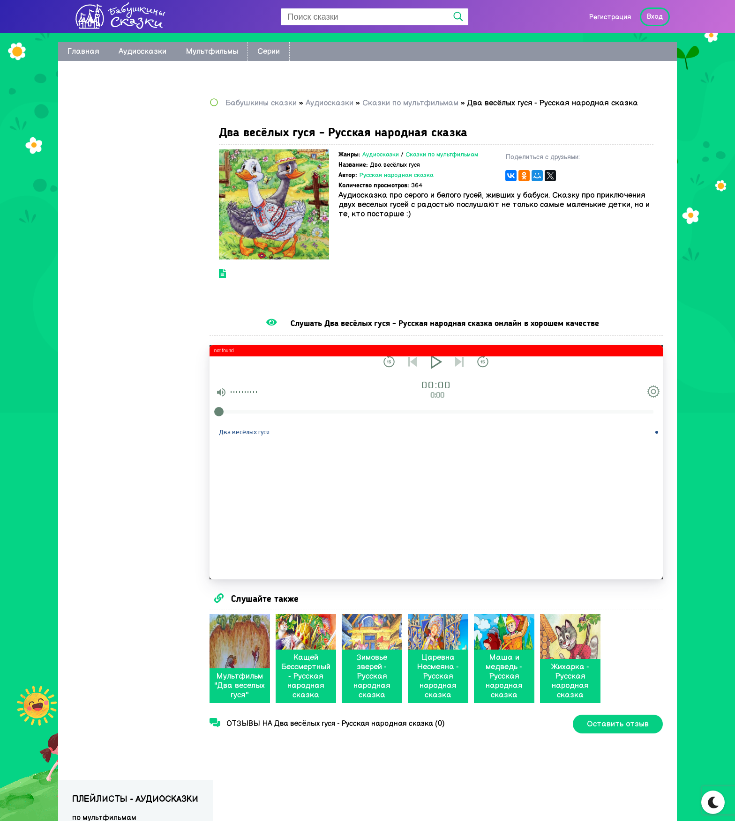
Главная (83, 51)
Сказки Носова (99, 230)
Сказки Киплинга (102, 189)
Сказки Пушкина (101, 271)
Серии (268, 51)
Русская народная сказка (413, 182)
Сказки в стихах (100, 325)
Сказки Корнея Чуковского (119, 203)
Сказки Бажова (99, 298)
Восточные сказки (104, 135)
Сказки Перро (96, 257)
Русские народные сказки (118, 217)
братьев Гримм (99, 162)
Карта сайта (566, 800)
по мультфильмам (104, 122)
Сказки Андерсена (105, 244)
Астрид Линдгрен (103, 176)
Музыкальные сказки (109, 312)
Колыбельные (96, 149)
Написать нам (630, 800)
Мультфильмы (212, 51)
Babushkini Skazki (116, 798)
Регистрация (610, 17)
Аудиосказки (142, 51)
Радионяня (92, 285)
